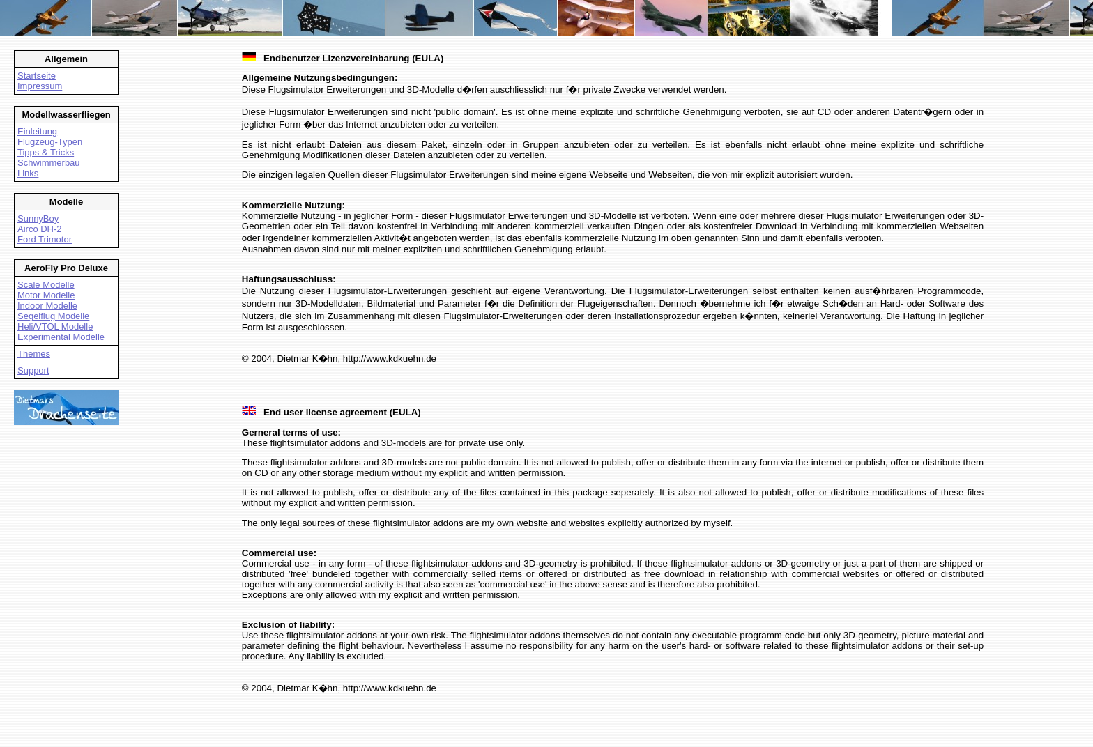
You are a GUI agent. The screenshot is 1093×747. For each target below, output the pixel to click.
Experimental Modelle (61, 337)
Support (33, 370)
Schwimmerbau (48, 162)
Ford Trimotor (44, 239)
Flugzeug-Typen (49, 142)
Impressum (39, 86)
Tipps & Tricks (45, 152)
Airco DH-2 (39, 229)
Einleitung (37, 131)
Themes (33, 353)
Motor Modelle (46, 295)
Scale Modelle (46, 284)
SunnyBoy (38, 218)
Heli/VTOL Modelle (55, 326)
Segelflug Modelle (53, 316)
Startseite (36, 75)
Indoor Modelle (47, 305)
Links (27, 173)
